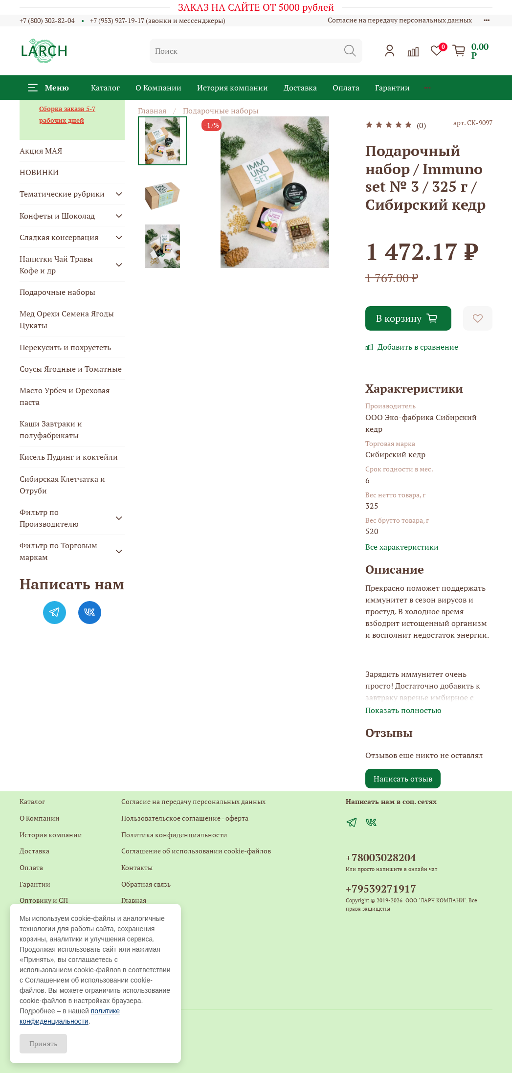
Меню (48, 87)
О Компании (158, 87)
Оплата (346, 87)
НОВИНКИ (39, 172)
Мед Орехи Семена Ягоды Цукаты (67, 319)
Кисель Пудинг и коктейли (69, 456)
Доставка (300, 87)
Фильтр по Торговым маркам (58, 551)
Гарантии (392, 87)
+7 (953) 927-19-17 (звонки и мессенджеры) (157, 20)
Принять (43, 1043)
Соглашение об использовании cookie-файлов (196, 850)
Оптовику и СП (44, 900)
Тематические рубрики (62, 193)
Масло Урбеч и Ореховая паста (65, 396)
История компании (232, 87)
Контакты (137, 867)
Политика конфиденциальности (174, 834)
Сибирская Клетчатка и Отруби (62, 484)
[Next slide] (162, 255)
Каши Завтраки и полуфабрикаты (51, 429)
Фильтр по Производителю (49, 518)
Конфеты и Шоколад (57, 215)
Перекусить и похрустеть (65, 347)
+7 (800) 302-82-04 (47, 20)
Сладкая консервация (59, 237)
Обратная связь (146, 884)
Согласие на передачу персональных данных (400, 19)
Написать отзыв (403, 778)
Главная (152, 110)
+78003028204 (381, 857)
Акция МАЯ (41, 150)
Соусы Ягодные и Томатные (71, 368)
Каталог (105, 87)
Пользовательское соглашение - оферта (184, 818)
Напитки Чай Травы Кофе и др (56, 264)
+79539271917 (381, 888)
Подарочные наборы (221, 110)
